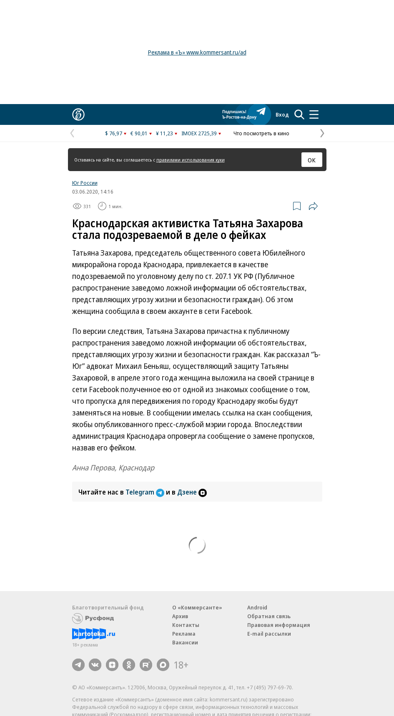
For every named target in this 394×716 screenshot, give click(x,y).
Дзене (192, 492)
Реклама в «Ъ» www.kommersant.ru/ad (197, 52)
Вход (282, 114)
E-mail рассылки (269, 633)
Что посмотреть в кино (261, 133)
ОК (312, 160)
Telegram (145, 492)
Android (257, 607)
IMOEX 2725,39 (199, 133)
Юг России (85, 182)
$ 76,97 (113, 133)
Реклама (184, 633)
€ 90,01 (139, 133)
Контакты (185, 625)
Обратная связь (269, 616)
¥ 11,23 (164, 133)
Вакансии (185, 642)
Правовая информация (278, 625)
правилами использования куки (190, 160)
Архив (180, 616)
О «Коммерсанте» (197, 607)
